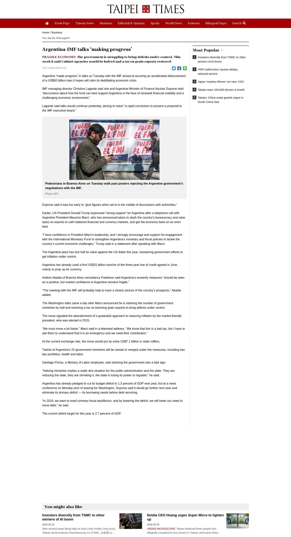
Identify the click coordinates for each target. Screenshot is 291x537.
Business (57, 32)
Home (45, 32)
